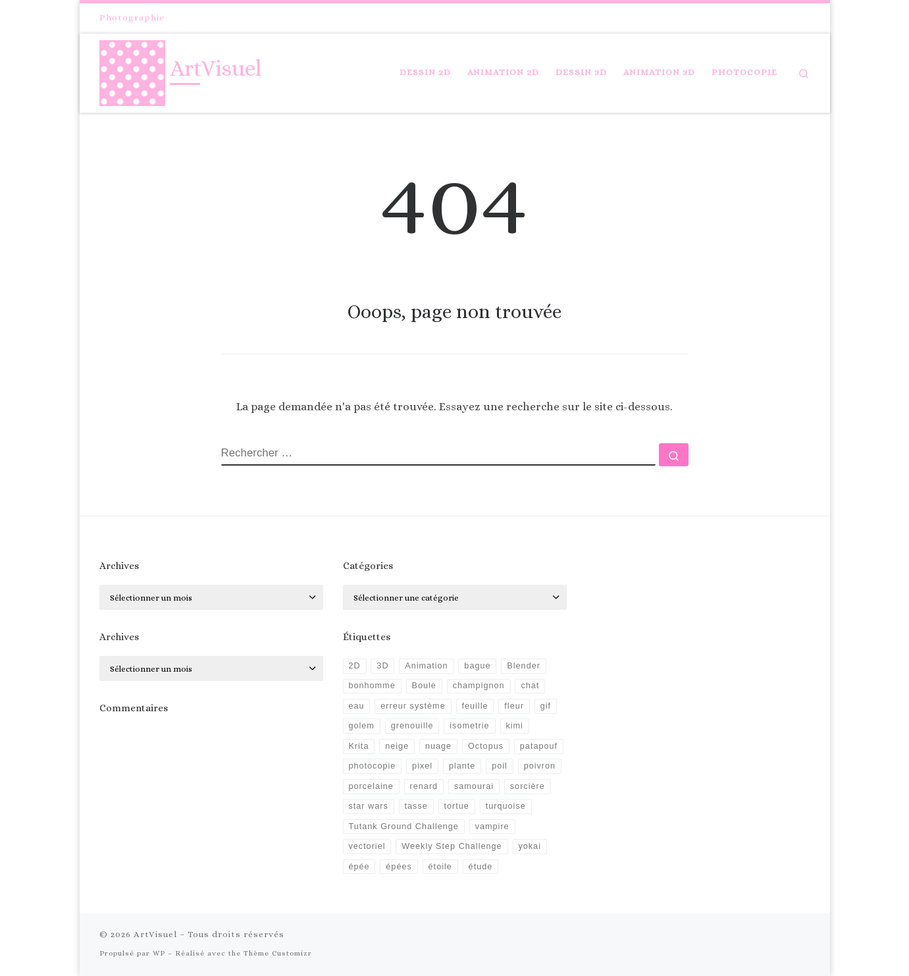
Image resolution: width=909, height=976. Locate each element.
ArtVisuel (155, 934)
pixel (422, 766)
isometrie (469, 725)
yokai (529, 846)
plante (462, 766)
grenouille (412, 725)
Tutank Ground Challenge (403, 826)
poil (499, 766)
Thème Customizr (278, 953)
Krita (358, 746)
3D (382, 665)
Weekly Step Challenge (452, 846)
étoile (440, 866)
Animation (426, 665)
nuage (438, 746)
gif (545, 706)
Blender (523, 665)
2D (354, 665)
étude (481, 866)
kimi (514, 725)
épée (358, 866)
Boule (424, 685)
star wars (368, 806)
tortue (456, 806)
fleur (514, 706)
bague (477, 665)
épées (398, 866)
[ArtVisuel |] (132, 70)
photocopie (372, 766)
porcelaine (370, 786)
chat (530, 685)
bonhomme (371, 685)
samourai (474, 786)
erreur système (412, 706)
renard (424, 786)
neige (397, 746)
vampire (492, 826)
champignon (479, 685)
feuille (474, 706)
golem (361, 725)
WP (159, 953)
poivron (540, 766)
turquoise (506, 806)
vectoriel (366, 846)
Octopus (486, 746)
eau (356, 706)
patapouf (539, 746)
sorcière (527, 786)
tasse (416, 806)
